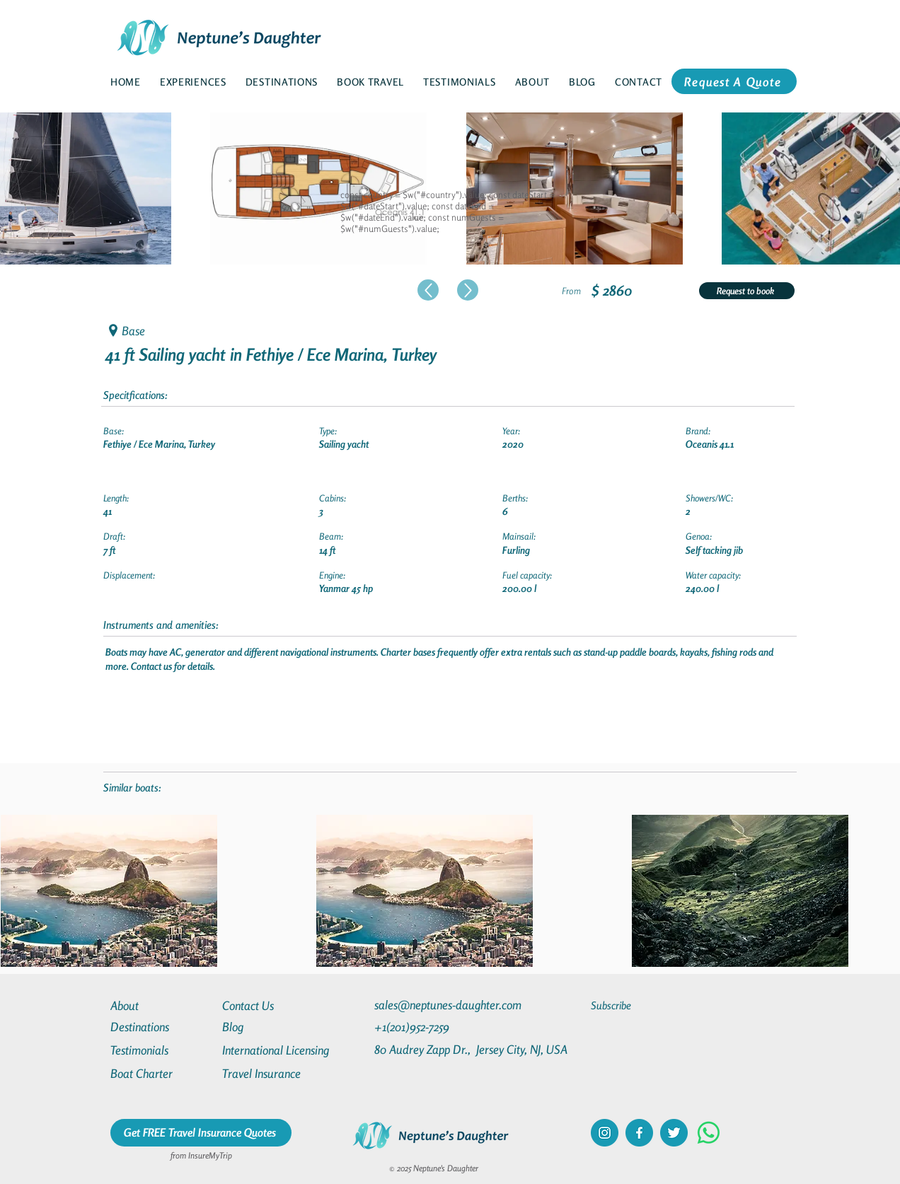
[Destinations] (161, 1026)
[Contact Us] (273, 1005)
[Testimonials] (161, 1050)
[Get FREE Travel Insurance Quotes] (201, 1133)
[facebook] (639, 1133)
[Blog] (273, 1026)
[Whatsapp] (708, 1133)
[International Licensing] (286, 1050)
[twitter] (674, 1133)
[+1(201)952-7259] (439, 1026)
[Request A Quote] (734, 81)
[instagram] (604, 1133)
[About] (161, 1005)
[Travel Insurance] (273, 1073)
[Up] (428, 290)
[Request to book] (747, 290)
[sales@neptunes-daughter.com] (450, 1005)
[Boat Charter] (161, 1073)
